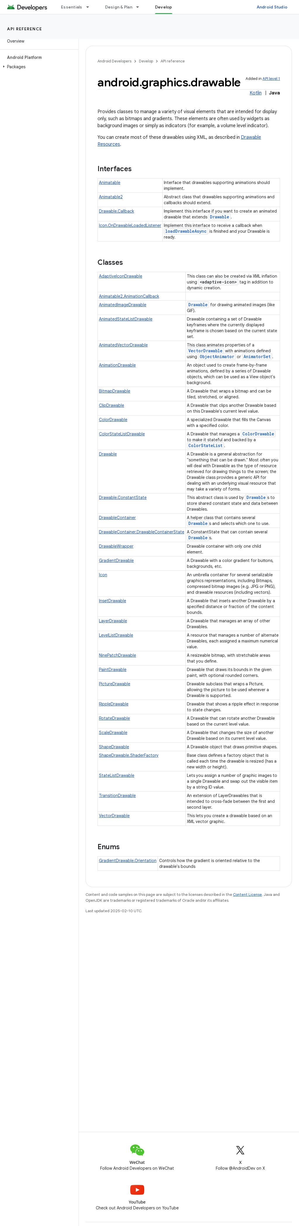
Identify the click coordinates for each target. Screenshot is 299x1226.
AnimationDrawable (117, 365)
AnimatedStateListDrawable (125, 319)
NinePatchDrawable (117, 655)
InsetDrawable (112, 600)
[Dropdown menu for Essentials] (90, 7)
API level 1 (271, 78)
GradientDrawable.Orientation (128, 860)
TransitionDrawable (117, 795)
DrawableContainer (117, 517)
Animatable (109, 182)
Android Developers (114, 61)
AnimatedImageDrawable (122, 304)
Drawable (219, 217)
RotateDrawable (114, 718)
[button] (38, 66)
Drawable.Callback (116, 211)
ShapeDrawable (114, 746)
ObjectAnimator (217, 356)
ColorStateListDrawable (122, 434)
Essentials (71, 7)
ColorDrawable (113, 419)
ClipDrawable (111, 405)
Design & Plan (118, 7)
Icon (103, 574)
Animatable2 (111, 196)
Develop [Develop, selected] (163, 7)
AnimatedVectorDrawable (123, 345)
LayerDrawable (113, 620)
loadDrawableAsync (186, 231)
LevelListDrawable (116, 635)
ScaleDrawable (113, 732)
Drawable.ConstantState (123, 497)
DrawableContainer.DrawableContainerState (141, 532)
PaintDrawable (112, 669)
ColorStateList (205, 445)
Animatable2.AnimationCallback (129, 296)
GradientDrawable (116, 560)
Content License (247, 894)
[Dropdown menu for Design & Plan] (140, 7)
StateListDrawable (116, 775)
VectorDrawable (205, 350)
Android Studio (272, 7)
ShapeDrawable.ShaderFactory (129, 755)
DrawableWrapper (116, 546)
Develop (146, 61)
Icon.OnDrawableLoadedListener (130, 225)
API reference (24, 28)
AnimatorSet (257, 356)
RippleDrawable (113, 704)
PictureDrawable (114, 683)
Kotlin (256, 93)
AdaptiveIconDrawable (120, 276)
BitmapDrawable (114, 391)
